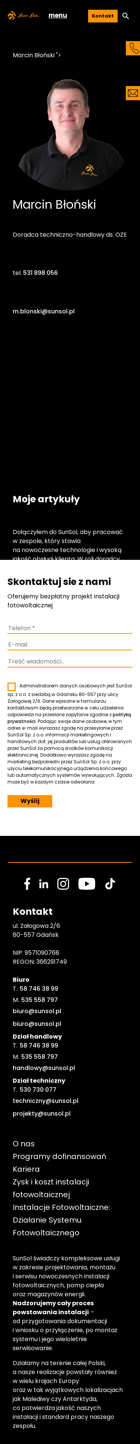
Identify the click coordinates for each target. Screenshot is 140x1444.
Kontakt (103, 15)
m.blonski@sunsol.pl (44, 311)
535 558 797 (39, 1000)
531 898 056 (40, 273)
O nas (24, 1143)
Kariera (26, 1169)
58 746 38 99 (39, 988)
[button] (126, 16)
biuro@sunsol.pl (37, 1011)
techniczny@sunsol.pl (45, 1101)
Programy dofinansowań (59, 1156)
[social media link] (27, 884)
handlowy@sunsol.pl (44, 1068)
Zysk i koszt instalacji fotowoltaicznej (52, 1188)
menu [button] (58, 15)
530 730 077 (38, 1089)
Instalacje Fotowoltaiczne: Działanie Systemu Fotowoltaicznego (62, 1220)
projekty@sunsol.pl (42, 1113)
